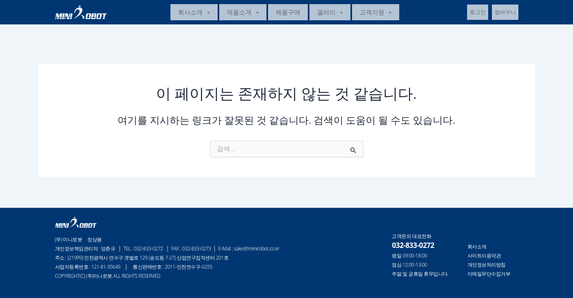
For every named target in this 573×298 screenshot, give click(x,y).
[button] (194, 13)
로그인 (478, 13)
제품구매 (288, 13)
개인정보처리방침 (487, 265)
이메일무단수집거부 (489, 274)
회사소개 (194, 13)
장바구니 (505, 13)
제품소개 (243, 13)
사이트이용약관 (484, 256)
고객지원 (376, 13)
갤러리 (330, 13)
